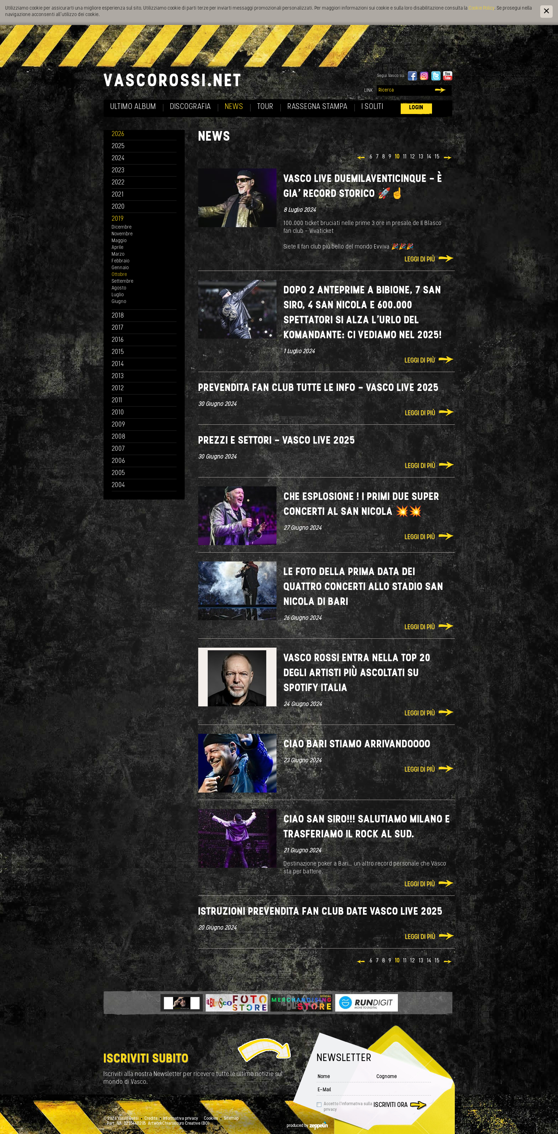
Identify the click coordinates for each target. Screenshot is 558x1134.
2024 (118, 158)
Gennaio (120, 268)
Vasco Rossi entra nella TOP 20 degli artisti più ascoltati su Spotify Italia (357, 673)
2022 (118, 182)
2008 (119, 437)
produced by (307, 1126)
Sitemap (231, 1119)
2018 (118, 316)
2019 (118, 219)
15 (437, 157)
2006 (118, 461)
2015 (118, 352)
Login (416, 108)
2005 (118, 473)
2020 (118, 207)
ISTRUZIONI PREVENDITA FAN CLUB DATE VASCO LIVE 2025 (320, 912)
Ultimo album (133, 107)
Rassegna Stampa (318, 107)
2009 (118, 425)
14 (429, 157)
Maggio (119, 241)
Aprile (117, 247)
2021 (118, 195)
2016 (118, 340)
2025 (118, 146)
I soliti (372, 107)
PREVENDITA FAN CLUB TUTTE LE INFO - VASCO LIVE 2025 (318, 388)
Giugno (119, 301)
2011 (117, 400)
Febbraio (121, 261)
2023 (118, 170)
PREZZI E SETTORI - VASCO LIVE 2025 (276, 440)
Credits (151, 1119)
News (234, 107)
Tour (265, 107)
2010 (118, 412)
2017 (117, 328)
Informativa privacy (180, 1119)
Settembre (122, 281)
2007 (118, 449)
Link (368, 90)
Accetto (348, 1107)
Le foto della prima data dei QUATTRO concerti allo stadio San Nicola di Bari (363, 587)
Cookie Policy (481, 8)
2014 (118, 364)
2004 (118, 485)
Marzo (118, 254)
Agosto (119, 288)
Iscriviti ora (391, 1105)
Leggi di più (420, 259)
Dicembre (122, 227)
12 (412, 157)
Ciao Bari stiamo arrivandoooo (357, 744)
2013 (118, 376)
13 (421, 157)
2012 (118, 388)
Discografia (190, 107)
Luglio (118, 295)
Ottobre (119, 274)
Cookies (211, 1119)
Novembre (122, 234)
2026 (118, 134)
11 (405, 157)
